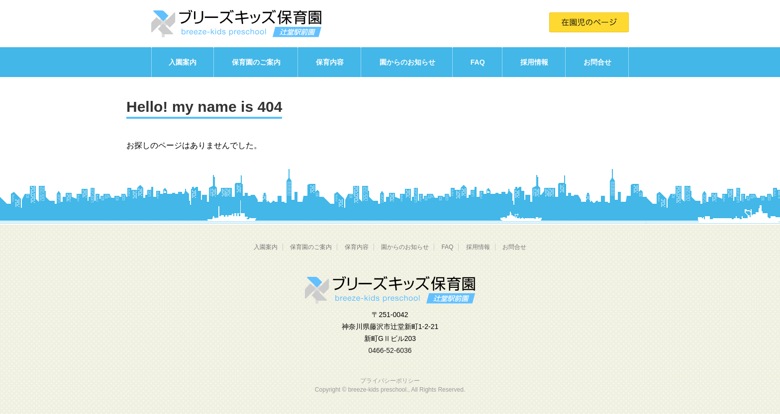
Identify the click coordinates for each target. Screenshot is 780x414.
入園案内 (182, 62)
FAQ (478, 62)
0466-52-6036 (389, 350)
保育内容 (330, 62)
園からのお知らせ (407, 62)
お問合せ (597, 62)
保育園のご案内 (256, 62)
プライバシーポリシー (390, 380)
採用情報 (534, 62)
